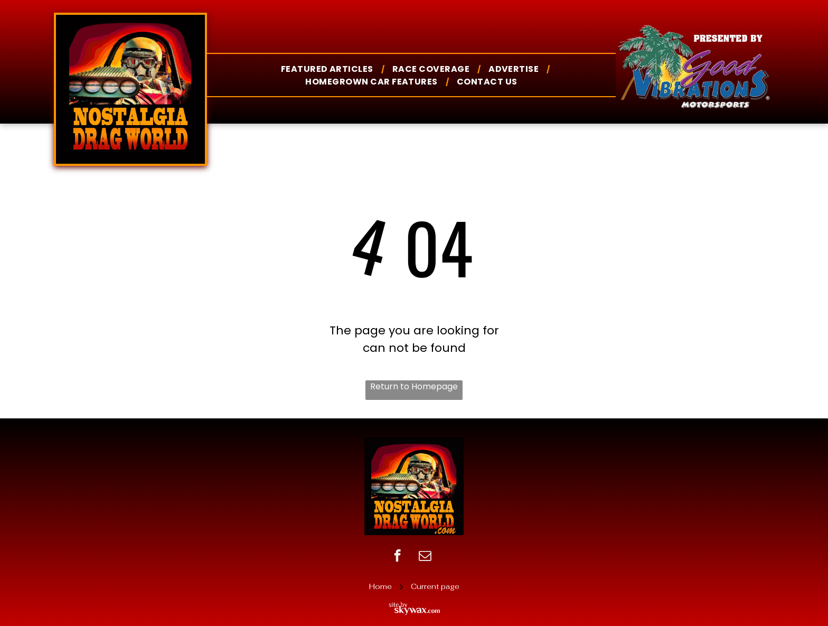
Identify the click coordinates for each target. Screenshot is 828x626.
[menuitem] (328, 69)
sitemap (414, 571)
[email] (425, 556)
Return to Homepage (414, 386)
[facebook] (397, 556)
